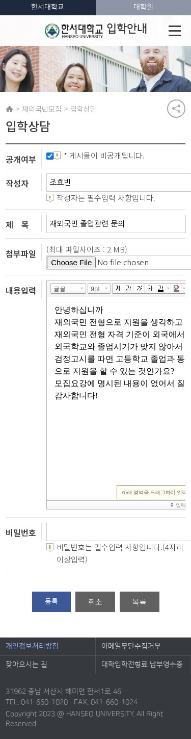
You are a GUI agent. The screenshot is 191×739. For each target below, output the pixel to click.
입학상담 (83, 109)
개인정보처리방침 (32, 646)
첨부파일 (21, 253)
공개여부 (21, 159)
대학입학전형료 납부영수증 (142, 664)
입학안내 (96, 30)
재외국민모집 (42, 109)
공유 (176, 108)
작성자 (17, 183)
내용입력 (21, 290)
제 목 (17, 224)
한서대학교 (47, 7)
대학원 (143, 7)
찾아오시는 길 (26, 664)
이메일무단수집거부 (131, 646)
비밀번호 (21, 532)
